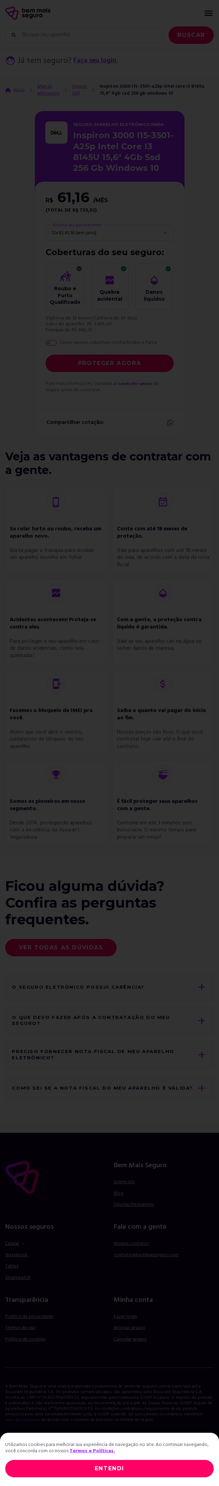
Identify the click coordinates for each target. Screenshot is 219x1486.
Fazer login (125, 1337)
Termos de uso (20, 1349)
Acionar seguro (129, 1348)
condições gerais (138, 384)
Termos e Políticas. (92, 1451)
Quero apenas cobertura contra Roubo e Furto (108, 342)
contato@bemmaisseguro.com (146, 1276)
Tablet (12, 1287)
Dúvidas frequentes (134, 1225)
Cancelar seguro (130, 1360)
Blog (119, 1214)
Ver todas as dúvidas (61, 947)
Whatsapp (169, 422)
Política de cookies (25, 1360)
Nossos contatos (131, 1264)
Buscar (191, 35)
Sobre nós (124, 1203)
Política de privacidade (29, 1337)
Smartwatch (18, 1298)
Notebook (16, 1276)
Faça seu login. (100, 61)
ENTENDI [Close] (109, 1468)
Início (19, 90)
